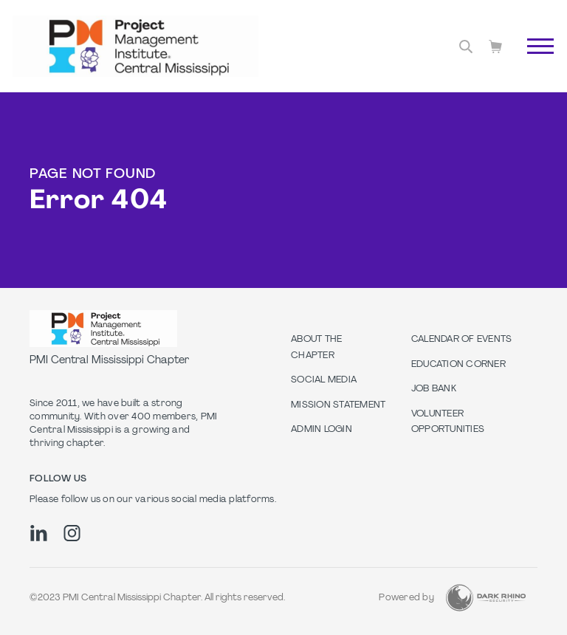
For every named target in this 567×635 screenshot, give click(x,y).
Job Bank (433, 389)
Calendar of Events (461, 339)
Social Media (324, 380)
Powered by (406, 598)
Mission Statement (338, 405)
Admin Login (321, 429)
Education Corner (458, 364)
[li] (39, 533)
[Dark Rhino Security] (486, 598)
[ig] (72, 533)
